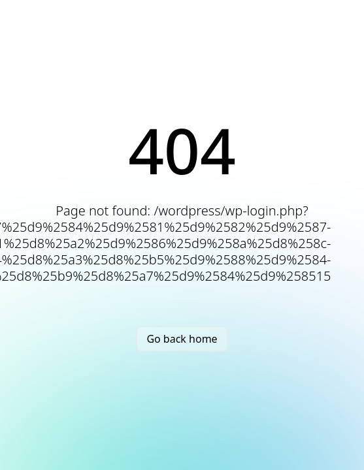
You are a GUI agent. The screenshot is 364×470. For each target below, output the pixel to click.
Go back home (181, 339)
